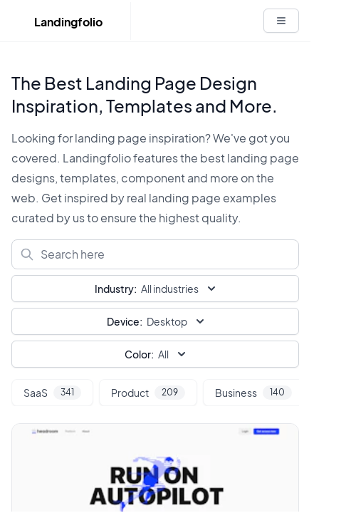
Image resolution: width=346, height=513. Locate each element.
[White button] (281, 21)
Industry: (116, 288)
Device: (124, 321)
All (157, 354)
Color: (139, 354)
